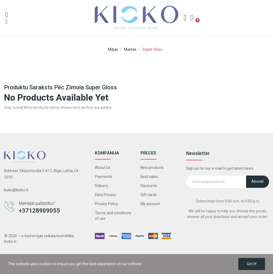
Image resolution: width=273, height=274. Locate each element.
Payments (103, 176)
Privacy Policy (106, 204)
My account (150, 204)
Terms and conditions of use (113, 216)
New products (152, 167)
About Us (102, 167)
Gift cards (148, 195)
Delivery (101, 186)
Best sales (149, 176)
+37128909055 (39, 210)
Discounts (148, 186)
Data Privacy (105, 195)
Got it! (251, 264)
